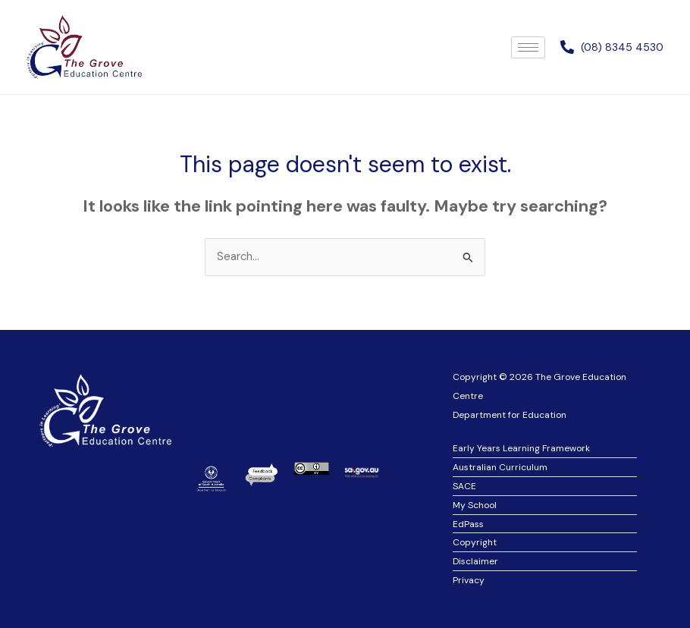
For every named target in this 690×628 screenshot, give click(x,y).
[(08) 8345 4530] (567, 47)
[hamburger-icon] (528, 47)
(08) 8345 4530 (622, 47)
